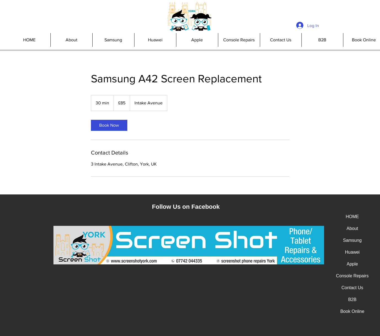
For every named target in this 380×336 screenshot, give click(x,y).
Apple (352, 264)
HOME (352, 216)
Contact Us (352, 287)
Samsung (352, 240)
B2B (352, 299)
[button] (239, 40)
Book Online (352, 311)
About (352, 228)
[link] (109, 125)
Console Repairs (352, 275)
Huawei (352, 252)
